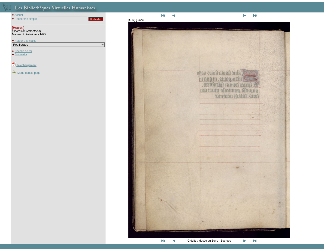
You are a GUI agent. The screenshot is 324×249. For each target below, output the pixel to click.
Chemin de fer (23, 51)
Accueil (19, 15)
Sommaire (21, 54)
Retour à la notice (25, 40)
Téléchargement (26, 65)
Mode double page (28, 72)
